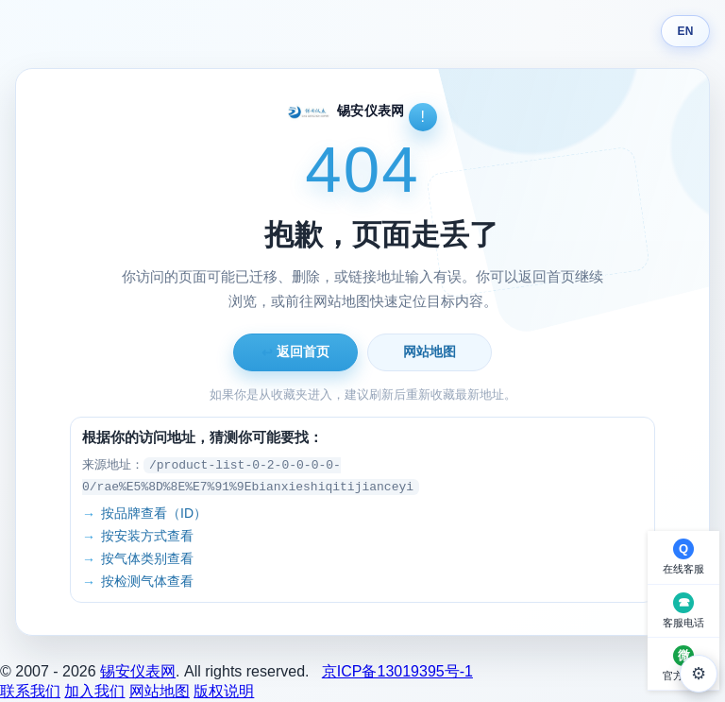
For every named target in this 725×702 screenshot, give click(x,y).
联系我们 (30, 691)
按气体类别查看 (147, 558)
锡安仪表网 (138, 671)
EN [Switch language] (685, 31)
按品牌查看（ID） (154, 513)
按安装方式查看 (147, 535)
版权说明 (224, 691)
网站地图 (429, 351)
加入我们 (94, 691)
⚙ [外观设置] (698, 673)
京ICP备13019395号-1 (397, 671)
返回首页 (295, 352)
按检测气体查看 (147, 581)
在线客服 (683, 568)
